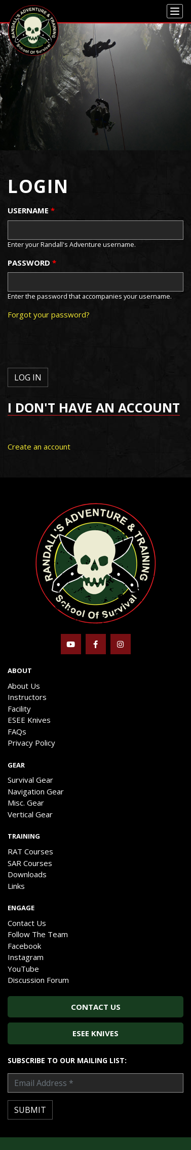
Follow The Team (38, 934)
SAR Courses (30, 863)
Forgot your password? (49, 314)
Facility (19, 709)
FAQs (17, 731)
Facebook (24, 946)
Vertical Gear (30, 814)
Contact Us (27, 923)
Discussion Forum (38, 980)
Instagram (26, 957)
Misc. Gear (26, 802)
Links (16, 886)
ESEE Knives (29, 720)
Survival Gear (30, 780)
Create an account (39, 446)
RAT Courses (30, 851)
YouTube (23, 969)
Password (32, 263)
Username (31, 210)
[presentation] (85, 348)
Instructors (27, 697)
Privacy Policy (31, 743)
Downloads (27, 874)
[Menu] (175, 11)
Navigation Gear (36, 791)
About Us (24, 686)
